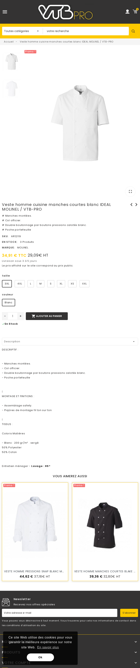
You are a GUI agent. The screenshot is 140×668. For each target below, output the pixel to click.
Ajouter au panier (47, 316)
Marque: (8, 247)
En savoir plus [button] (48, 647)
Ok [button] (40, 657)
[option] (80, 124)
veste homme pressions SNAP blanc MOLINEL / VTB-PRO (46, 571)
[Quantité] (12, 316)
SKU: (5, 236)
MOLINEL (22, 247)
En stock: (9, 242)
